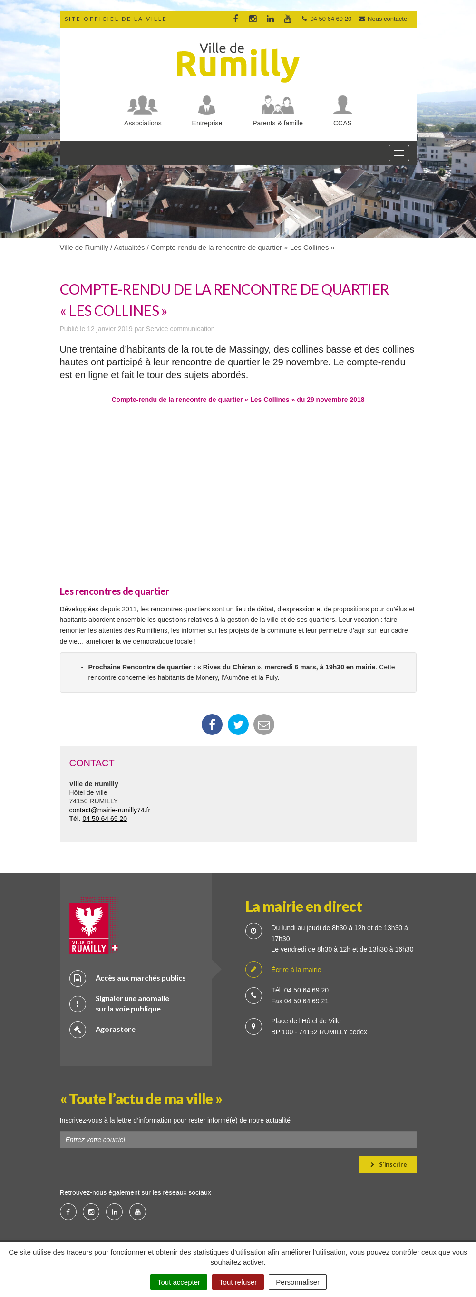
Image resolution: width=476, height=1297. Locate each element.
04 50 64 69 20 (105, 818)
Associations (143, 123)
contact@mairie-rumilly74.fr (110, 810)
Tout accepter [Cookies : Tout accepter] (178, 1282)
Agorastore (102, 1029)
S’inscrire (388, 1164)
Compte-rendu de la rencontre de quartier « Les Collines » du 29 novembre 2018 (237, 399)
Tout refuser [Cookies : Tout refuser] (238, 1282)
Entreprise (207, 123)
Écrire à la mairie (283, 969)
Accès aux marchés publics (127, 978)
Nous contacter (383, 18)
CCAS (342, 123)
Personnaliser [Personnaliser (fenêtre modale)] (298, 1282)
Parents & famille (278, 123)
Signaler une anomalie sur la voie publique (119, 1003)
